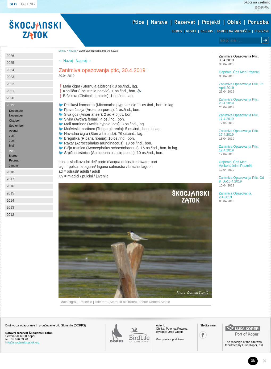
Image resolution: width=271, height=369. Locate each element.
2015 (10, 193)
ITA (21, 4)
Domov (177, 31)
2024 (10, 70)
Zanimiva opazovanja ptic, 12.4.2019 (239, 148)
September (16, 125)
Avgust (13, 130)
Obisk (234, 22)
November (16, 115)
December (16, 110)
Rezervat (184, 22)
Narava (159, 22)
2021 (10, 91)
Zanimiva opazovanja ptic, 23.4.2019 (239, 101)
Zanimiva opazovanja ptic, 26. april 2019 (241, 86)
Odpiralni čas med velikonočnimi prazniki (235, 164)
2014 (10, 200)
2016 (10, 186)
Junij (12, 140)
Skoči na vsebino (257, 2)
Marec (13, 155)
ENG (31, 4)
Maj (11, 145)
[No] (264, 360)
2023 (10, 77)
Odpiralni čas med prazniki (239, 72)
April (12, 150)
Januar (13, 165)
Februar (14, 160)
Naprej (83, 61)
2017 (10, 179)
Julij (11, 135)
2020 (10, 98)
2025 (10, 63)
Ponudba (258, 22)
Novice (191, 31)
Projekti (211, 22)
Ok (253, 361)
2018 (10, 172)
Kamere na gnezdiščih (234, 31)
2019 (10, 105)
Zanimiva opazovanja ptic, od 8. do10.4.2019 (241, 179)
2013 (10, 207)
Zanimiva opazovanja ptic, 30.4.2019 (239, 58)
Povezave (262, 31)
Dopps (262, 8)
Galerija (207, 31)
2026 (10, 56)
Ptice (138, 22)
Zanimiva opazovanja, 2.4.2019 (235, 195)
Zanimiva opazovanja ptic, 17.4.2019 (239, 117)
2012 (10, 215)
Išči (266, 40)
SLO (13, 4)
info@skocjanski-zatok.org (22, 342)
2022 (10, 84)
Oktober (14, 120)
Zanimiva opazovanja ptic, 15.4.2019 (239, 132)
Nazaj (66, 61)
